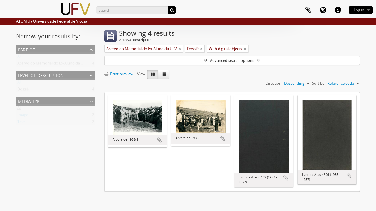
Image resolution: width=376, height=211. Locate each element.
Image (22, 116)
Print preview (118, 73)
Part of (26, 49)
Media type (30, 101)
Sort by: (318, 83)
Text (21, 123)
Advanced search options (232, 60)
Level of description (41, 75)
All (19, 57)
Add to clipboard (159, 140)
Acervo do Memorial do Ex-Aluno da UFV (52, 64)
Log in (359, 10)
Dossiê (23, 90)
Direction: (274, 83)
